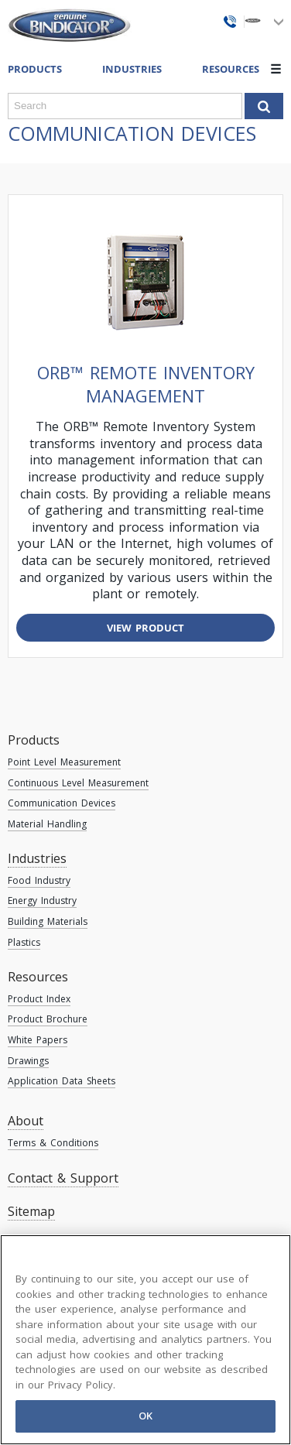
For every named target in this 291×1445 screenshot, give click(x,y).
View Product (145, 628)
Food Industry (39, 880)
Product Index (39, 998)
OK (145, 1416)
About (25, 1120)
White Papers (37, 1039)
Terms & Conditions (53, 1142)
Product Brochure (47, 1019)
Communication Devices (61, 803)
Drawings (28, 1060)
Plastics (24, 942)
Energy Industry (42, 900)
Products (34, 739)
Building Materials (47, 921)
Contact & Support (63, 1177)
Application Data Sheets (61, 1080)
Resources (38, 976)
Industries (132, 69)
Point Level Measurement (64, 762)
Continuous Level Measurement (78, 782)
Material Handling (47, 823)
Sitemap (31, 1211)
